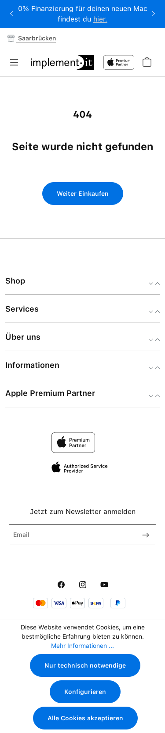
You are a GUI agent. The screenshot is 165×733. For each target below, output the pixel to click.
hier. (100, 19)
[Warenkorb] (146, 62)
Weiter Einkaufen (83, 193)
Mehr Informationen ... (82, 645)
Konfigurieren (85, 691)
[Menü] (17, 62)
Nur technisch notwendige (85, 665)
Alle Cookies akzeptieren (85, 718)
